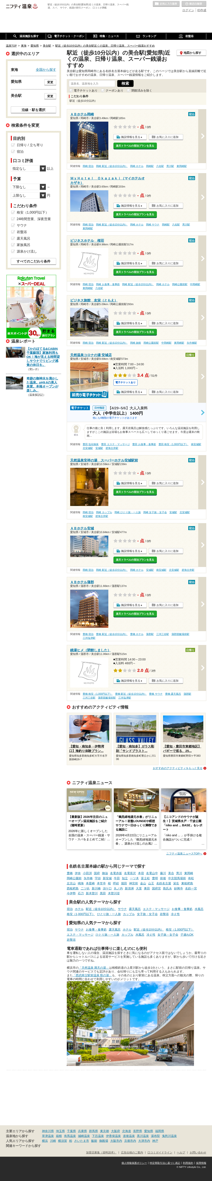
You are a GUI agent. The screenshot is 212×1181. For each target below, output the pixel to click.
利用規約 (188, 1163)
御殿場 (103, 1140)
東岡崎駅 (182, 166)
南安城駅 (196, 444)
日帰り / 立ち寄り (30, 145)
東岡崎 (188, 873)
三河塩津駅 (89, 637)
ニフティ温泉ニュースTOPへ (184, 853)
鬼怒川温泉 (169, 1136)
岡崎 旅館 (135, 342)
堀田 (124, 883)
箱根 (59, 1136)
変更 (50, 82)
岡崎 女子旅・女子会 (155, 512)
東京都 (104, 1131)
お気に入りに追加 (167, 137)
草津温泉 (48, 1136)
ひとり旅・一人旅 (109, 914)
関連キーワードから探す (23, 1146)
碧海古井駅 (112, 448)
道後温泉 (129, 1136)
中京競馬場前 (177, 878)
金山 (143, 883)
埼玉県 (60, 1131)
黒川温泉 (143, 1136)
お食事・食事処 (182, 909)
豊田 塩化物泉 (91, 444)
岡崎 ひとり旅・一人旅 (127, 512)
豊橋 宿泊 (88, 634)
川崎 (53, 1140)
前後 (163, 878)
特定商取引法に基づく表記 (165, 1163)
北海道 (126, 1131)
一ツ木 (134, 878)
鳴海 (81, 883)
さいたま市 (81, 1140)
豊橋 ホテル (137, 634)
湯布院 (155, 1136)
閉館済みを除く (141, 90)
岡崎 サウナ (152, 224)
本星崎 (90, 883)
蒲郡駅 (150, 634)
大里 (139, 888)
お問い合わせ (198, 1152)
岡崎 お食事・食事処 (108, 284)
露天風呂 (135, 909)
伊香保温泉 (113, 1136)
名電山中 (152, 873)
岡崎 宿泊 (88, 166)
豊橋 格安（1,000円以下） (98, 693)
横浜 (45, 1140)
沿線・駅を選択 (33, 110)
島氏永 (167, 888)
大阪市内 (116, 1140)
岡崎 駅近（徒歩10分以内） (112, 166)
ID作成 (201, 10)
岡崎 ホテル (137, 166)
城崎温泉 (84, 1136)
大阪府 (115, 1131)
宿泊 (70, 909)
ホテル (79, 909)
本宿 (141, 873)
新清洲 (129, 888)
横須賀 (62, 1140)
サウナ (122, 909)
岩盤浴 (164, 914)
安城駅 (99, 448)
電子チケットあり (86, 90)
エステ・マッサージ (156, 909)
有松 (191, 878)
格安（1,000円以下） (81, 914)
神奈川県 (48, 1131)
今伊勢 (71, 893)
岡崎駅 (150, 166)
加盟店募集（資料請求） (101, 1152)
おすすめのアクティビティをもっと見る (177, 768)
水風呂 (199, 909)
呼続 (116, 883)
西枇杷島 (73, 888)
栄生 (176, 883)
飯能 (94, 1140)
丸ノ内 (118, 888)
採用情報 (201, 1163)
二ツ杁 (85, 888)
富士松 (145, 878)
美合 (171, 873)
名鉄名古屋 (163, 883)
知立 (125, 878)
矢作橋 (88, 878)
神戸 (155, 1140)
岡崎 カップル (104, 512)
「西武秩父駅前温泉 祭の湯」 (92, 975)
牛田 (117, 878)
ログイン (188, 10)
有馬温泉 (70, 1136)
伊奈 (78, 873)
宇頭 (98, 878)
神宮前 (133, 883)
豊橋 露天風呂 (173, 693)
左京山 (71, 883)
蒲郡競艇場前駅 (180, 634)
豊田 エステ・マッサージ (115, 444)
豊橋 (70, 873)
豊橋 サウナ (155, 693)
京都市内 (130, 1140)
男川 (179, 873)
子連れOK (187, 934)
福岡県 (159, 1131)
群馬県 (93, 1131)
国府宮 (156, 888)
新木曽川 (92, 893)
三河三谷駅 (162, 634)
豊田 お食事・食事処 (144, 444)
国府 (97, 873)
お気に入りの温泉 (166, 4)
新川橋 (96, 888)
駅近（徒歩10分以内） (101, 909)
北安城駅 (88, 448)
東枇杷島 (187, 883)
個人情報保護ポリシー (134, 1163)
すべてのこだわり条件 (33, 261)
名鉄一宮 (191, 888)
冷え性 (175, 914)
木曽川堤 (114, 893)
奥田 (147, 888)
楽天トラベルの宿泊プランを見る (135, 145)
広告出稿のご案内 (132, 1152)
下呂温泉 (98, 1136)
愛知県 (148, 1131)
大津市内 (144, 1140)
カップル (129, 914)
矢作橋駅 (192, 342)
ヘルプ (181, 1152)
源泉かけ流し (27, 251)
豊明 (155, 878)
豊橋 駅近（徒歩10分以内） (112, 634)
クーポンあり (114, 90)
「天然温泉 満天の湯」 (94, 967)
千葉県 (71, 1131)
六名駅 (160, 166)
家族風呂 (23, 245)
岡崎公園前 (74, 878)
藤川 (163, 873)
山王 (151, 883)
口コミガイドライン (160, 1152)
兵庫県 (82, 1131)
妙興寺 (178, 888)
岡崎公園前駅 (179, 284)
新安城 (107, 878)
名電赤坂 (116, 873)
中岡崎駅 (195, 284)
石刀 (81, 893)
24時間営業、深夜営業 (34, 219)
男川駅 (170, 166)
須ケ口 (107, 888)
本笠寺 (101, 883)
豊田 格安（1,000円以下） (173, 444)
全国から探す (46, 69)
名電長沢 (130, 873)
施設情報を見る (130, 137)
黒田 (103, 893)
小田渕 (87, 873)
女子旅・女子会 (147, 914)
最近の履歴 (194, 4)
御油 (105, 873)
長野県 (137, 1131)
